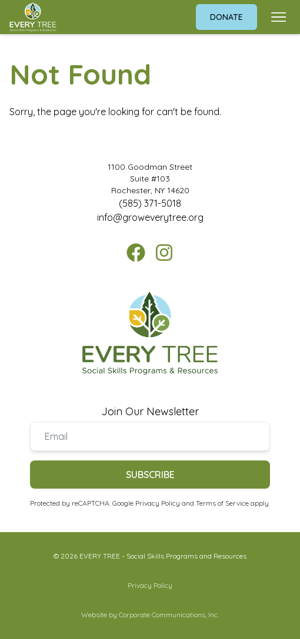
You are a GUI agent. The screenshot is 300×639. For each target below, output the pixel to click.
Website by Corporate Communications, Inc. (150, 614)
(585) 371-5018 (150, 203)
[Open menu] (278, 17)
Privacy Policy (157, 503)
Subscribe (150, 474)
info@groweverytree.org (150, 217)
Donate (226, 17)
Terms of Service (222, 503)
